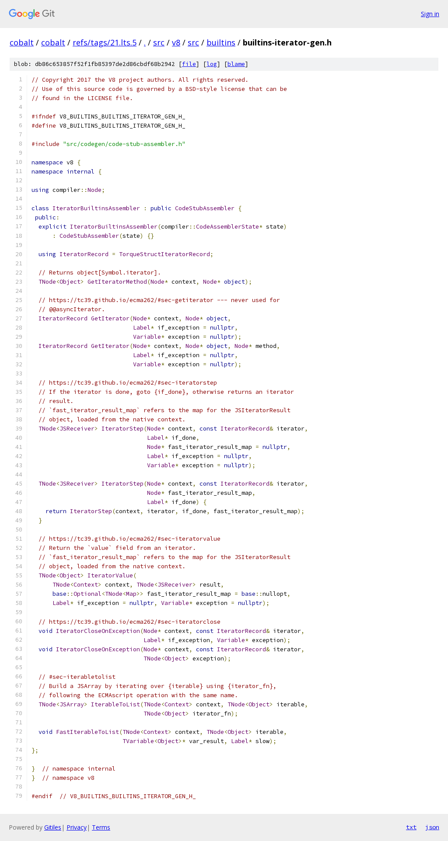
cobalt (22, 42)
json (432, 827)
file (189, 64)
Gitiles (52, 827)
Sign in (430, 14)
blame (236, 64)
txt (411, 827)
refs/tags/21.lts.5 (104, 42)
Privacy (76, 827)
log (211, 64)
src (158, 42)
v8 (176, 42)
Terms (101, 827)
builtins (220, 42)
